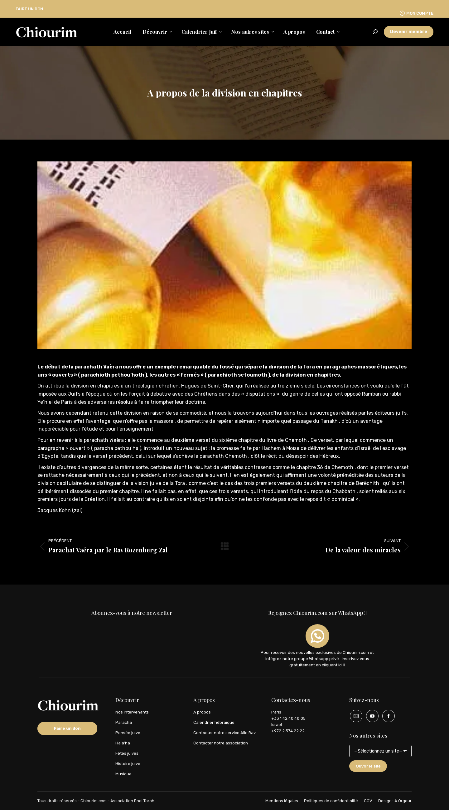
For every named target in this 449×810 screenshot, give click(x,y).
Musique (123, 774)
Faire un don (67, 728)
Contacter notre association (220, 743)
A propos (202, 712)
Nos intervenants (132, 712)
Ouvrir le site (368, 766)
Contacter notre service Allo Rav (224, 732)
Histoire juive (127, 763)
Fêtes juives (126, 753)
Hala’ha (122, 743)
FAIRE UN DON (29, 9)
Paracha (123, 722)
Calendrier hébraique (213, 722)
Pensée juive (127, 732)
